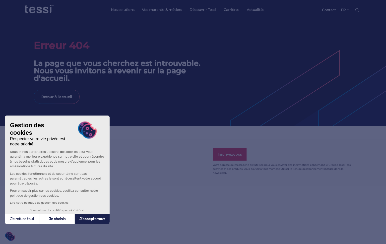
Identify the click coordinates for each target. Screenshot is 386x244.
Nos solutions (122, 9)
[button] (9, 236)
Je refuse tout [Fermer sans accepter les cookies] (22, 219)
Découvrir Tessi (203, 9)
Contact (329, 10)
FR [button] (343, 10)
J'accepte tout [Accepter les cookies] (92, 219)
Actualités (255, 9)
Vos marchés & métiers (162, 9)
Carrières (231, 9)
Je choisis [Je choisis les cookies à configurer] (57, 219)
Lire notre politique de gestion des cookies (39, 202)
